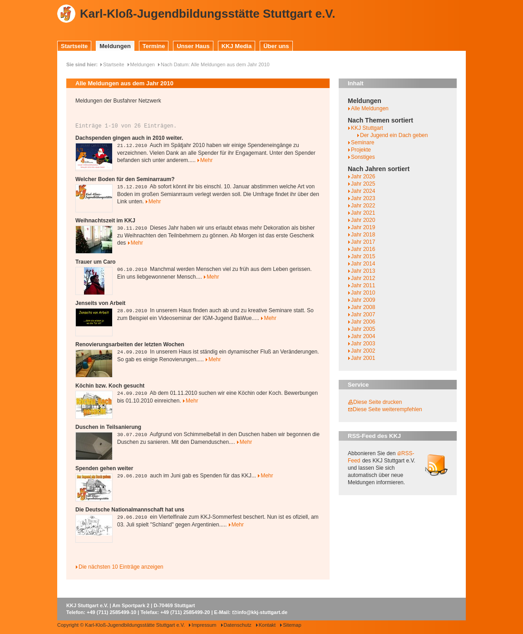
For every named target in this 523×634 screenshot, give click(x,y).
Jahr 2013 (363, 271)
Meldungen (115, 46)
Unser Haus (193, 46)
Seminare (362, 142)
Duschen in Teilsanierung (108, 427)
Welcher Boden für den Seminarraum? (125, 179)
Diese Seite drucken (377, 402)
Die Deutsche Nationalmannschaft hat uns (129, 509)
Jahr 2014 (363, 263)
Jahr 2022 (363, 205)
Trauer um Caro (95, 262)
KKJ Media (237, 46)
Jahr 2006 (363, 322)
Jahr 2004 (363, 336)
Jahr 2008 (363, 307)
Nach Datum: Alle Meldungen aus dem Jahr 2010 (215, 64)
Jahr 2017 (363, 242)
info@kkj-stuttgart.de (262, 612)
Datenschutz (238, 625)
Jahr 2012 (363, 278)
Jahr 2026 (363, 176)
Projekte (361, 150)
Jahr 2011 (363, 285)
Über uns (276, 46)
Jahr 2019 (363, 227)
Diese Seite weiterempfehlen (387, 409)
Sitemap (292, 625)
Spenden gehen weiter (104, 468)
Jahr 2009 (363, 300)
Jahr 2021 (363, 213)
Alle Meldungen (370, 108)
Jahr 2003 (363, 343)
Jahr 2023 (363, 198)
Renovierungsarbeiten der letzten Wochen (129, 344)
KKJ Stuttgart (367, 128)
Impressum (204, 625)
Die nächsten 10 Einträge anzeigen (121, 567)
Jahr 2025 (363, 184)
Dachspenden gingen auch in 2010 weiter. (129, 138)
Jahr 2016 (363, 249)
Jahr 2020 (363, 220)
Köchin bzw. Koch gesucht (109, 386)
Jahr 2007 (363, 314)
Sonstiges (363, 157)
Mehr (206, 160)
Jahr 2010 (363, 293)
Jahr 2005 (363, 329)
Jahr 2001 (363, 358)
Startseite (74, 46)
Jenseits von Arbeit (100, 303)
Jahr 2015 (363, 256)
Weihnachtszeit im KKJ (105, 220)
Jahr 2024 (363, 191)
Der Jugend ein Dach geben (394, 135)
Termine (154, 46)
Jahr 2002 (363, 351)
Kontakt (267, 625)
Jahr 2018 (363, 234)
